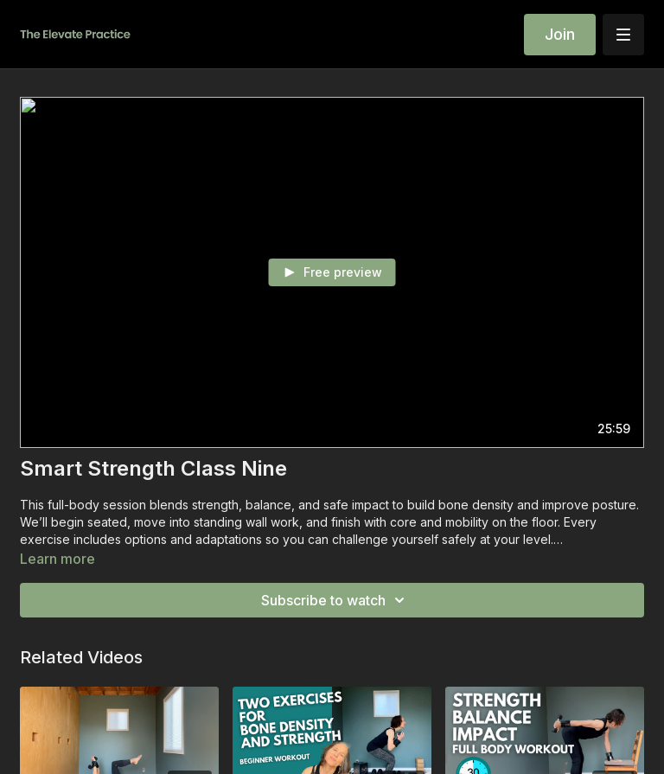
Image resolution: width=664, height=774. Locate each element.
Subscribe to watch (335, 600)
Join (560, 34)
